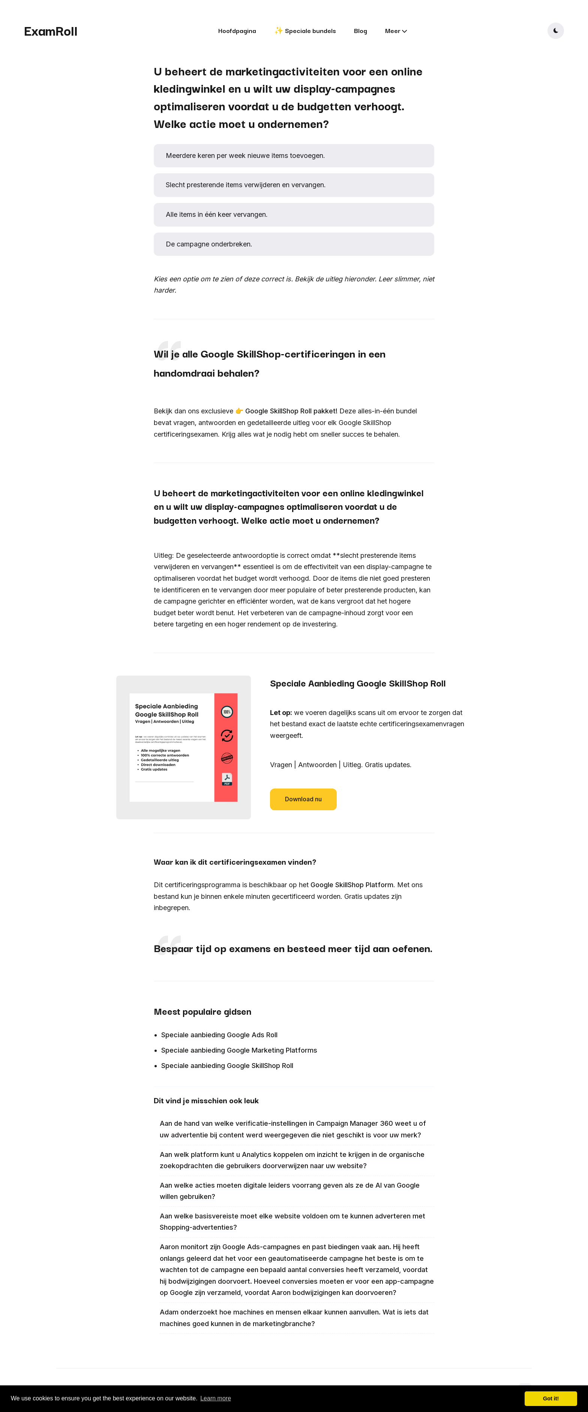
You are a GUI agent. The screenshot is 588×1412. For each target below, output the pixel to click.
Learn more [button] (215, 1398)
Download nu (303, 799)
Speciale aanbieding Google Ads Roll (219, 1035)
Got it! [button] (551, 1398)
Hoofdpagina (237, 30)
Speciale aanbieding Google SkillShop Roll (227, 1066)
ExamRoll (51, 30)
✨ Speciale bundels (305, 30)
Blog (360, 30)
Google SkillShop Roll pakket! (291, 411)
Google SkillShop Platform (351, 885)
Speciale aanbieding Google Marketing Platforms (239, 1050)
